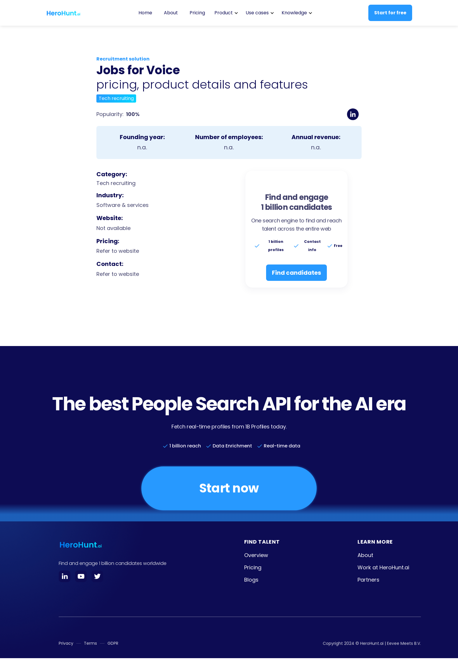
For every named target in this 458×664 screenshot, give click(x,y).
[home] (63, 12)
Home (145, 12)
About (171, 12)
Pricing (197, 12)
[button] (225, 13)
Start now (229, 488)
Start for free (390, 12)
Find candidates (296, 273)
